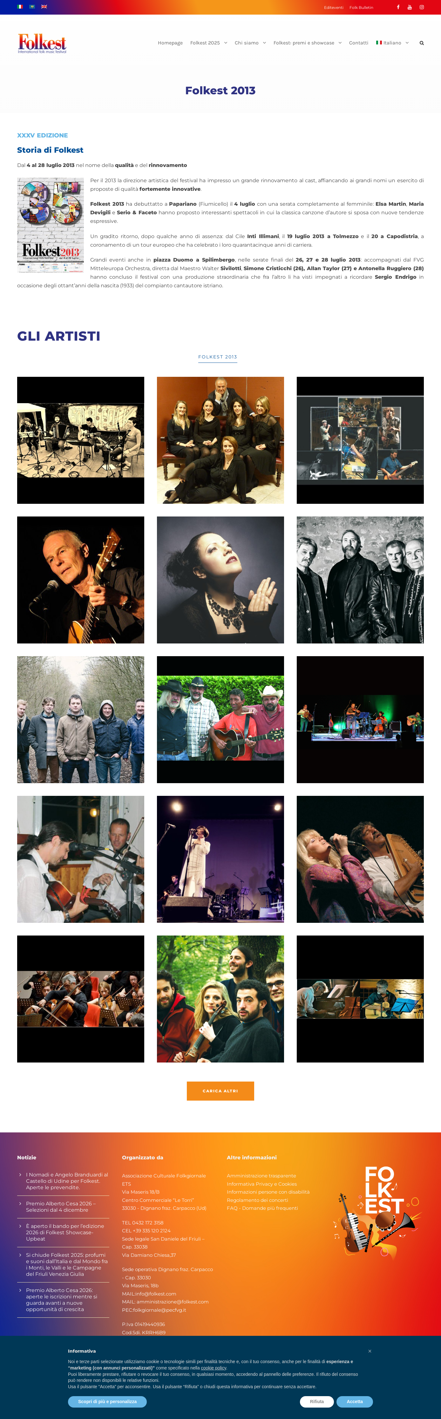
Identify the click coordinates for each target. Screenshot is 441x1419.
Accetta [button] (355, 1401)
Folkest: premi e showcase (304, 43)
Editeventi (333, 7)
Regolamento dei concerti (257, 1200)
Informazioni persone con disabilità (268, 1192)
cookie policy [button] (213, 1367)
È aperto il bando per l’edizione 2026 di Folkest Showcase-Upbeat (65, 1232)
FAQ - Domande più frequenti (262, 1208)
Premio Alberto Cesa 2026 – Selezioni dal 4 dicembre (61, 1207)
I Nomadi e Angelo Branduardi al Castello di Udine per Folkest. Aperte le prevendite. (67, 1181)
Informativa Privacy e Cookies (262, 1184)
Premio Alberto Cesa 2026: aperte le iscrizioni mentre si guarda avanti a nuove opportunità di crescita (61, 1299)
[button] (370, 1351)
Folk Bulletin (361, 7)
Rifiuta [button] (317, 1401)
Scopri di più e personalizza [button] (107, 1401)
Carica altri (220, 1091)
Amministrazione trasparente (261, 1176)
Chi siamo (247, 43)
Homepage (170, 43)
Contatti (359, 43)
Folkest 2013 (217, 357)
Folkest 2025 (205, 43)
